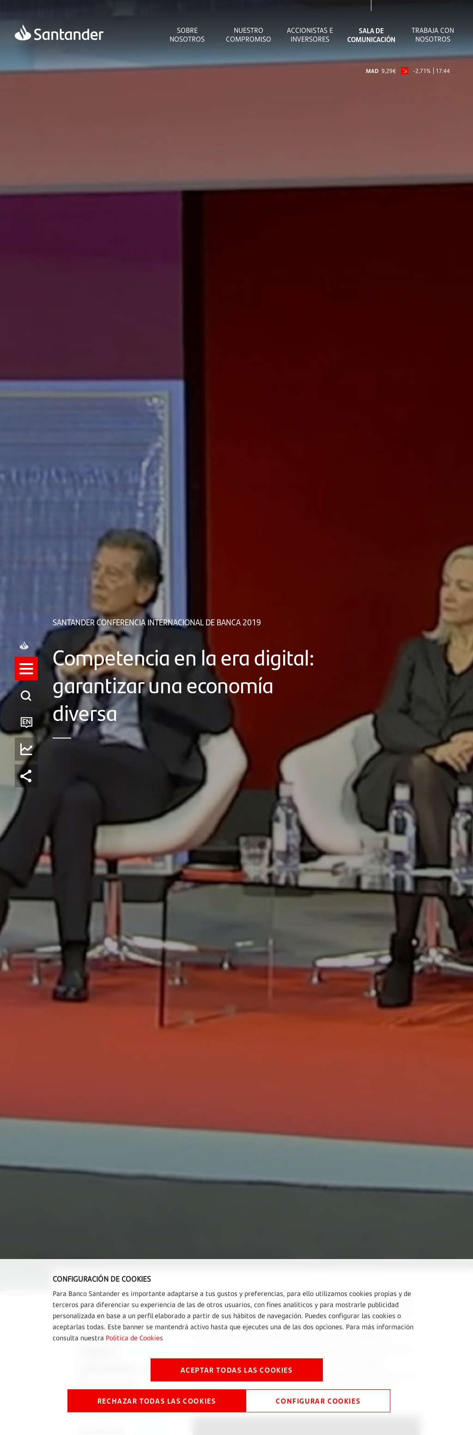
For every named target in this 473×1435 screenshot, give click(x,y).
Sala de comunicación (371, 34)
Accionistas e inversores (310, 34)
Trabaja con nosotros (433, 34)
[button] (26, 703)
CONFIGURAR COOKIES (318, 1400)
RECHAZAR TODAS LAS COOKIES (156, 1400)
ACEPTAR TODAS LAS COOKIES (237, 1369)
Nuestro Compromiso (248, 34)
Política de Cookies (134, 1337)
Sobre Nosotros (187, 34)
